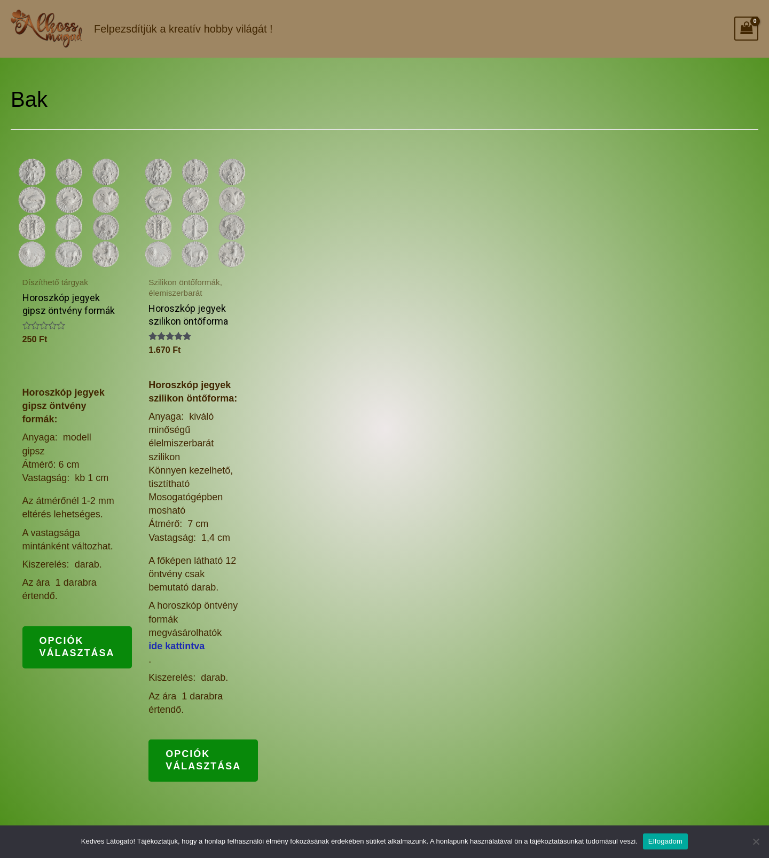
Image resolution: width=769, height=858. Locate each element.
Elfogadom (665, 841)
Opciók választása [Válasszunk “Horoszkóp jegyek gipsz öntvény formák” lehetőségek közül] (77, 646)
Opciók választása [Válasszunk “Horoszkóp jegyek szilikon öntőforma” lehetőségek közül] (203, 760)
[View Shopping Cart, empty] (746, 29)
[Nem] (755, 841)
